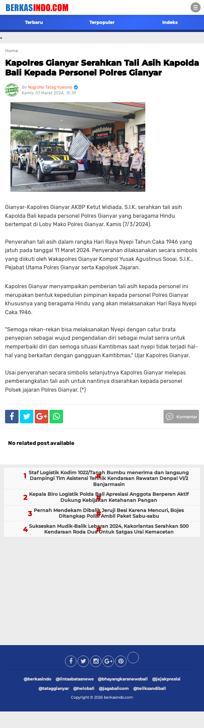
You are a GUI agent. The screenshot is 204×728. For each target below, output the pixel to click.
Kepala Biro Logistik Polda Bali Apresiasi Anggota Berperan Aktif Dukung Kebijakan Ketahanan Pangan (108, 497)
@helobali (83, 688)
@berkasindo (37, 678)
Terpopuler (102, 22)
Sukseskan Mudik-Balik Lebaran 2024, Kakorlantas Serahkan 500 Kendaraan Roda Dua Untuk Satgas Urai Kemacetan (108, 529)
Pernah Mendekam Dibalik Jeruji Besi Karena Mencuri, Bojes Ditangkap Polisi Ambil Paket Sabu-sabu (109, 513)
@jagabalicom (114, 688)
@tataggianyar (53, 688)
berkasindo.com (118, 697)
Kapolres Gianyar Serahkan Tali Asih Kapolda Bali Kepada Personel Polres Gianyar (102, 68)
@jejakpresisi (166, 678)
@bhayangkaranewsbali (123, 678)
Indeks (170, 22)
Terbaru (34, 22)
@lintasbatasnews (74, 678)
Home (11, 50)
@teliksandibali (149, 688)
